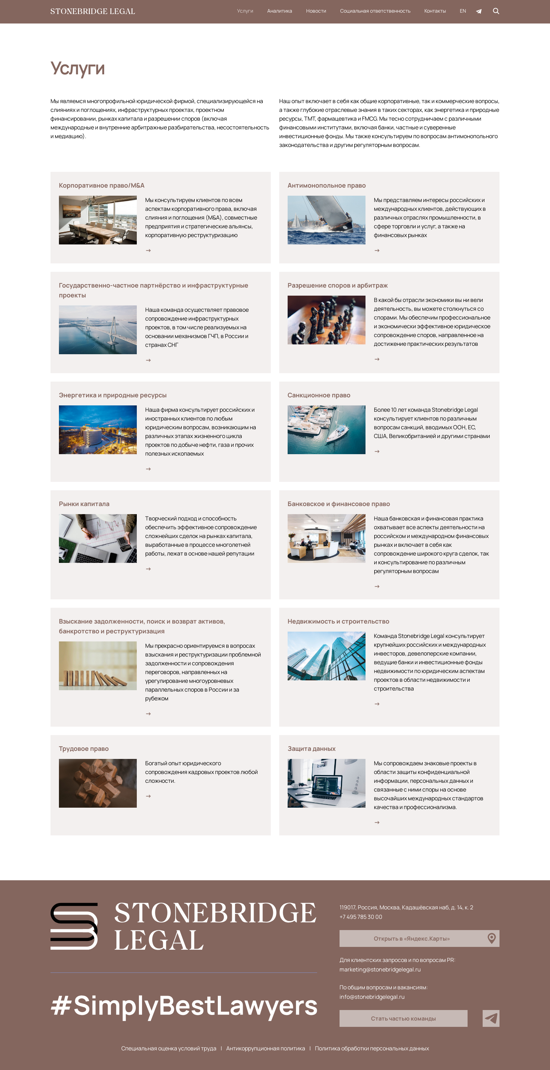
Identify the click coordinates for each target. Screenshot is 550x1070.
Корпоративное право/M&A (102, 185)
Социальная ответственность (375, 10)
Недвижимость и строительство (338, 621)
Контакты (435, 10)
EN (463, 10)
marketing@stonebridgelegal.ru (380, 969)
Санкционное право (319, 395)
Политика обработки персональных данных (372, 1048)
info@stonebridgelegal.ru (372, 997)
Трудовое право (84, 748)
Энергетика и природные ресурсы (113, 395)
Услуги (245, 10)
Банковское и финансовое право (339, 503)
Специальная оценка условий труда (168, 1048)
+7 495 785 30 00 (361, 917)
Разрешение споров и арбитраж (338, 285)
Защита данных (312, 748)
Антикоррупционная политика (265, 1048)
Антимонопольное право (327, 185)
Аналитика (279, 10)
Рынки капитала (84, 503)
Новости (316, 10)
